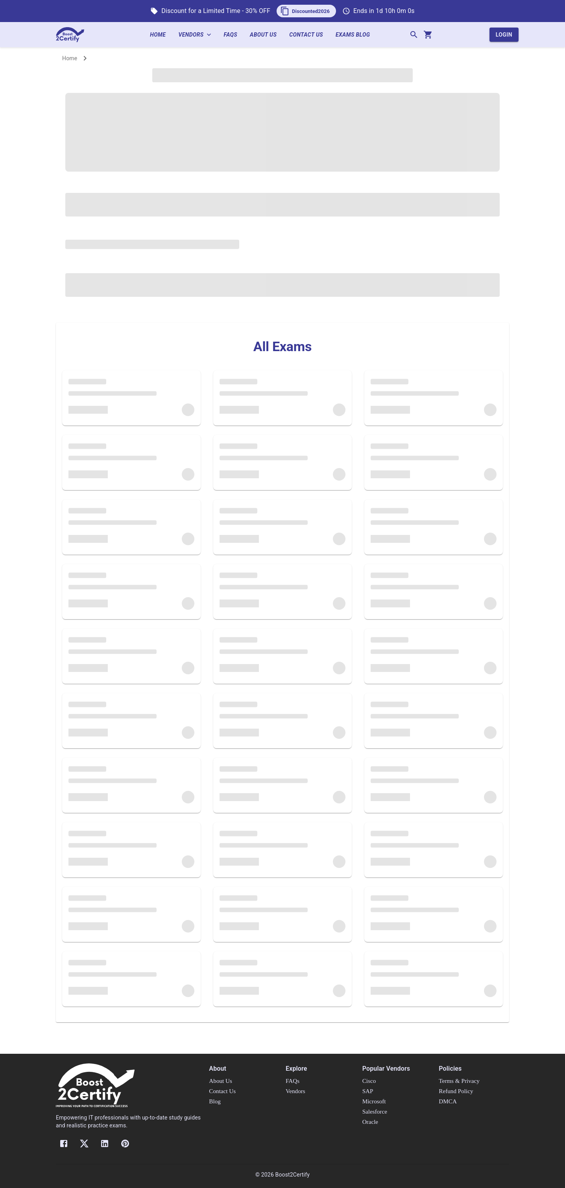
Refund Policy (456, 1091)
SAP (367, 1091)
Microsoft (374, 1101)
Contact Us (309, 35)
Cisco (369, 1080)
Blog (215, 1101)
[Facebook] (64, 1143)
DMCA (448, 1101)
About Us (266, 35)
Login (504, 35)
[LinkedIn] (105, 1143)
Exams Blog (355, 35)
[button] (306, 11)
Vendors (197, 35)
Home (161, 35)
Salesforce (374, 1111)
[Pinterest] (125, 1143)
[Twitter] (84, 1143)
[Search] (414, 34)
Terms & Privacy (459, 1080)
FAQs (234, 35)
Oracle (370, 1121)
